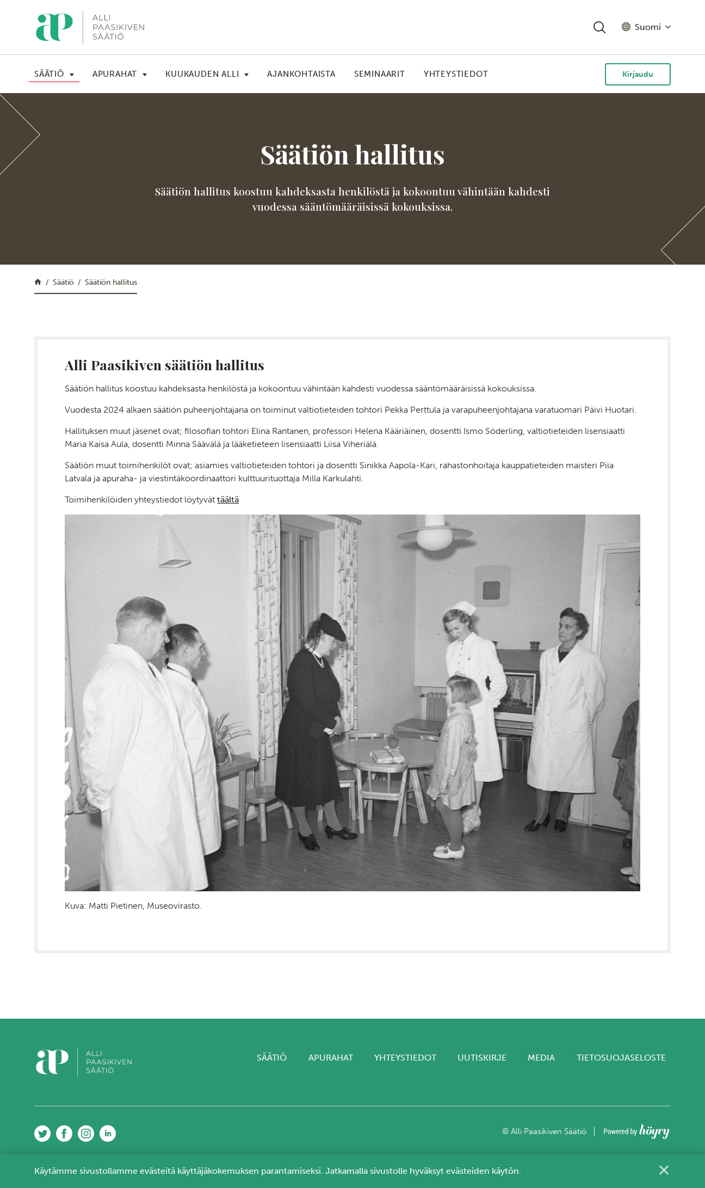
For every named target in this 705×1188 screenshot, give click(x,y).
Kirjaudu (637, 74)
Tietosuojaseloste (621, 1057)
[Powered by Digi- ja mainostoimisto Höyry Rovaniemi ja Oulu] (637, 1129)
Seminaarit (379, 74)
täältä (228, 499)
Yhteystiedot (456, 74)
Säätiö (49, 74)
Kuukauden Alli (202, 74)
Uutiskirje (481, 1057)
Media (541, 1057)
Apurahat (114, 74)
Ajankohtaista (301, 74)
